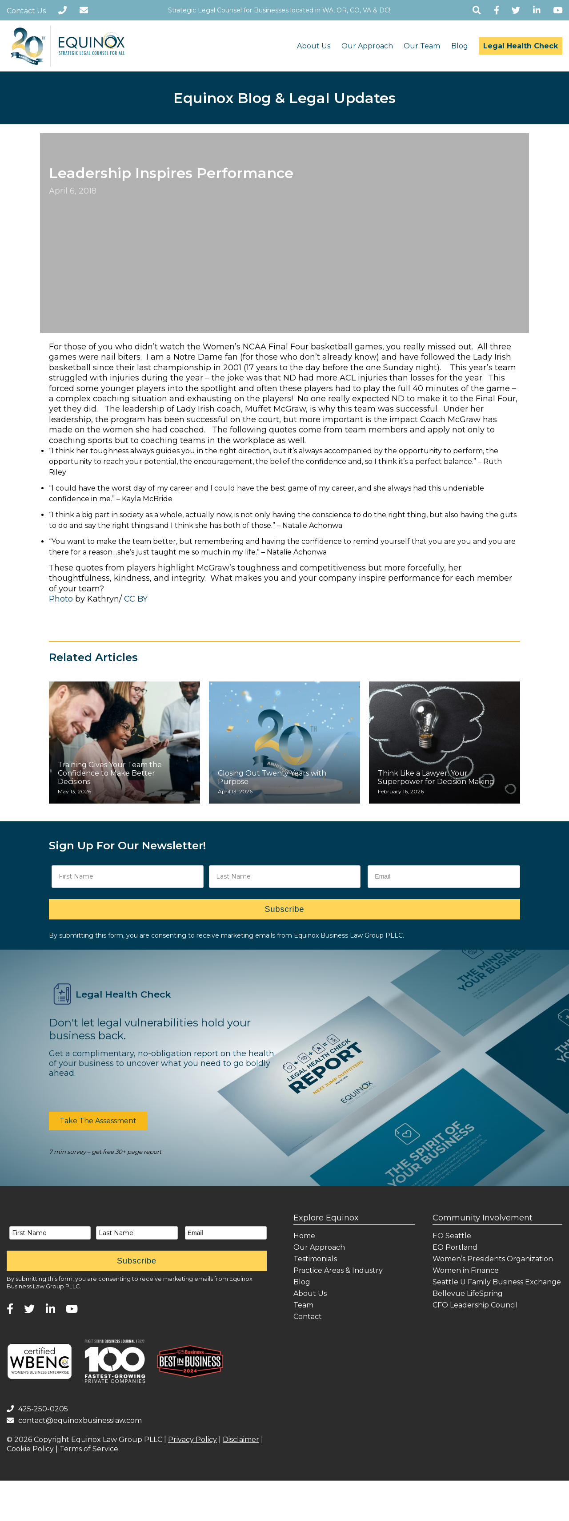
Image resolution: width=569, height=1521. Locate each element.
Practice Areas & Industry (338, 1270)
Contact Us (26, 11)
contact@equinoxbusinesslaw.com (74, 1420)
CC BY (136, 599)
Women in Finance (466, 1270)
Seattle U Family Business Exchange (497, 1282)
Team (303, 1305)
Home (304, 1236)
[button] (98, 1121)
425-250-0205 (37, 1409)
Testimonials (315, 1259)
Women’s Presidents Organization (493, 1259)
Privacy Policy (192, 1439)
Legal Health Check (520, 46)
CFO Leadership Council (475, 1305)
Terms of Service (89, 1449)
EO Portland (455, 1247)
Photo (61, 599)
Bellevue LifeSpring (468, 1293)
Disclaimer (241, 1439)
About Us (313, 46)
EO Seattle (452, 1236)
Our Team (422, 46)
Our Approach (367, 46)
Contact (307, 1316)
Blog (459, 46)
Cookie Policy (30, 1449)
